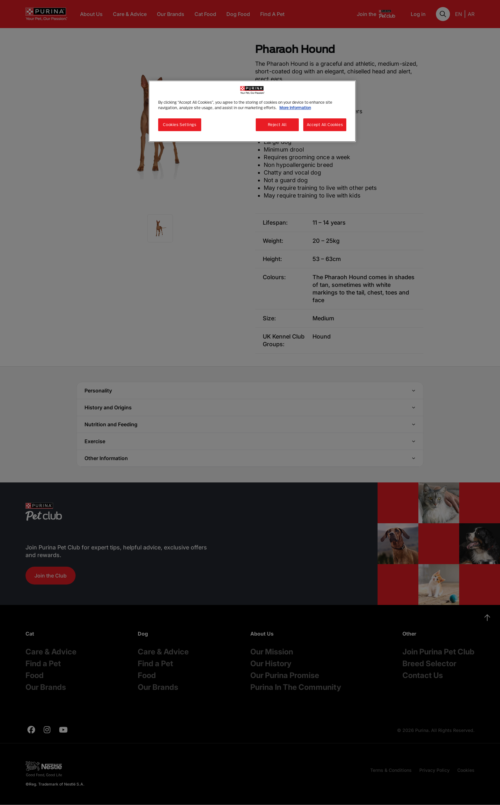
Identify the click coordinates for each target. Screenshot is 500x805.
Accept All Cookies (325, 125)
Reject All (277, 125)
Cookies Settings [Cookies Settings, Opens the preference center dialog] (179, 125)
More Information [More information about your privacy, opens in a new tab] (295, 108)
